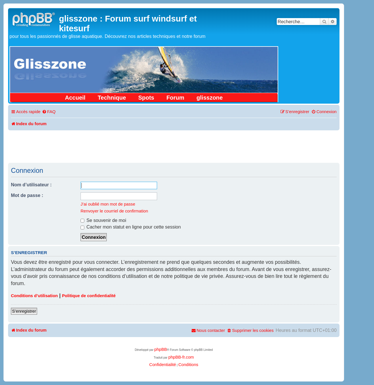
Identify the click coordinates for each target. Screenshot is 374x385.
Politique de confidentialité (89, 295)
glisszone (209, 97)
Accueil (75, 97)
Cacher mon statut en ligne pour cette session (131, 226)
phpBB (160, 349)
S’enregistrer (24, 311)
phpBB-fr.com (181, 357)
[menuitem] (49, 112)
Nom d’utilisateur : (31, 184)
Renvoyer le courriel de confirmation (114, 211)
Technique (112, 97)
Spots (146, 97)
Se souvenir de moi (103, 220)
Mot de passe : (27, 195)
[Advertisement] (173, 146)
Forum (175, 97)
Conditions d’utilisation (34, 295)
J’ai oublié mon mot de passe (108, 204)
